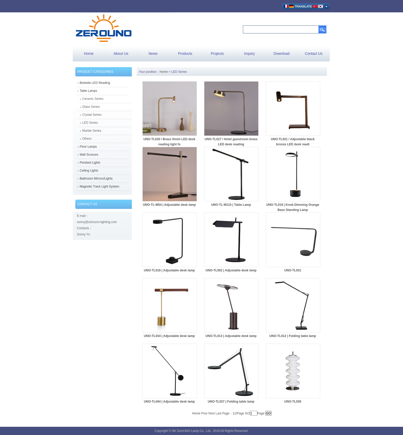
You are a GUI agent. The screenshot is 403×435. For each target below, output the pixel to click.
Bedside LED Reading (95, 83)
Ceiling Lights (89, 170)
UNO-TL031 (292, 270)
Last (219, 413)
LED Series (90, 123)
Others (86, 138)
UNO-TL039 (292, 401)
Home (89, 53)
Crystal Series (92, 115)
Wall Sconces (89, 154)
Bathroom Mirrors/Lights (96, 178)
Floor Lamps (88, 146)
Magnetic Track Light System (99, 186)
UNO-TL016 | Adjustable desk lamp (169, 270)
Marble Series (91, 130)
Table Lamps (88, 91)
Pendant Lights (90, 162)
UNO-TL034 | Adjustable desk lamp (169, 336)
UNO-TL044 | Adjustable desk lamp (169, 401)
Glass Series (91, 107)
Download (281, 53)
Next (211, 413)
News (153, 53)
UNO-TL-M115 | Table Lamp (231, 205)
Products (185, 53)
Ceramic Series (92, 99)
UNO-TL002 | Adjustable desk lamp (231, 270)
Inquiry (249, 53)
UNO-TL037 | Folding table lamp (231, 401)
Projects (217, 53)
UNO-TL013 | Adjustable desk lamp (231, 336)
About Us (121, 53)
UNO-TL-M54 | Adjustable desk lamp (169, 205)
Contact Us (314, 53)
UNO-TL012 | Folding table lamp (292, 336)
